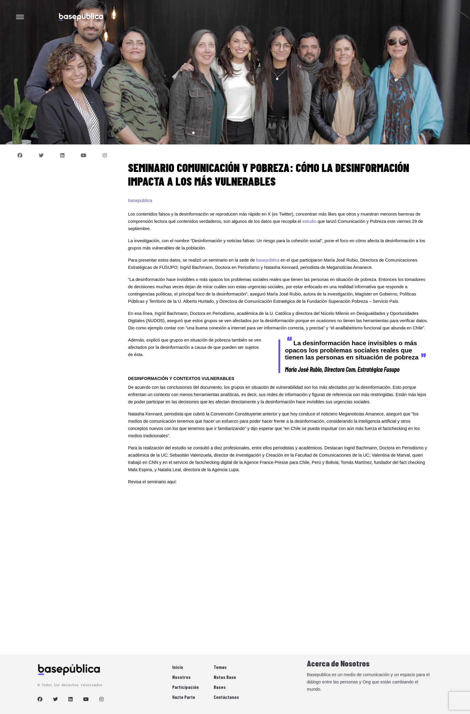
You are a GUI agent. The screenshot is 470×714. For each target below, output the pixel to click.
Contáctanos (226, 696)
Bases (220, 686)
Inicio (177, 666)
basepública (267, 260)
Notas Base (225, 676)
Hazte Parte (183, 696)
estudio (309, 221)
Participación (185, 686)
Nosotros (181, 676)
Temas (220, 666)
